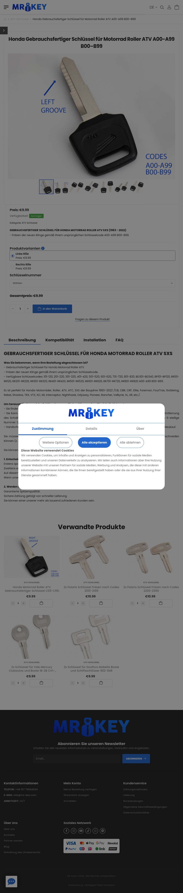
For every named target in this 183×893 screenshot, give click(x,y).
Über (140, 428)
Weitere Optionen (55, 442)
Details (91, 428)
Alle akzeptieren (94, 442)
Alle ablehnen (130, 442)
